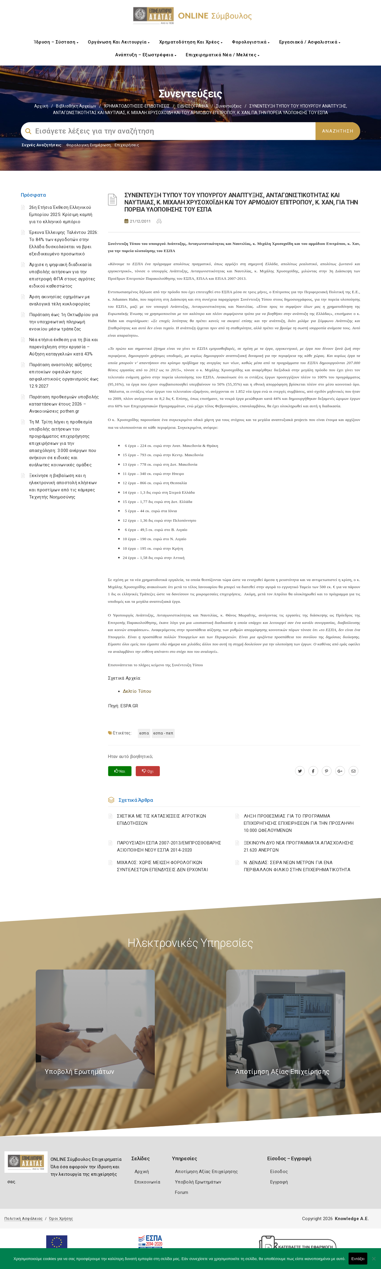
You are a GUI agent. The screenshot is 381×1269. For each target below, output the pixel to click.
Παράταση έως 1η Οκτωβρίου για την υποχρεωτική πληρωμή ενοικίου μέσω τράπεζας (63, 322)
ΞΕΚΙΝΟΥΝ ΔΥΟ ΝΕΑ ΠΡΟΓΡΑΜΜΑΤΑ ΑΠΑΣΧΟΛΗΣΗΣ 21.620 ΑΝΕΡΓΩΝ (299, 846)
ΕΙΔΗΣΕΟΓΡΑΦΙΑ (192, 106)
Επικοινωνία (147, 1182)
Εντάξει (358, 1258)
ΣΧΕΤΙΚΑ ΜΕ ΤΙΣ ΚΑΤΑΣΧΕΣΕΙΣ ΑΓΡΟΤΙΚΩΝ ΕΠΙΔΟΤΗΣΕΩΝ (161, 819)
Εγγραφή (279, 1182)
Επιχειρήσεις (127, 145)
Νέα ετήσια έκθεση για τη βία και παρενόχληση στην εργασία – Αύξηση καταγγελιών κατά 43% (63, 347)
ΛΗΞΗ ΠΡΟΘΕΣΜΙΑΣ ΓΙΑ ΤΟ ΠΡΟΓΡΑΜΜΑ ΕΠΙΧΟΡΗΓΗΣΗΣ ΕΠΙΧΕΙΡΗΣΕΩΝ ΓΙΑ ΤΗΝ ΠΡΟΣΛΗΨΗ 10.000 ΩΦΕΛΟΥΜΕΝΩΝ (299, 823)
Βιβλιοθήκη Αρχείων (76, 106)
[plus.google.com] (340, 771)
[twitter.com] (300, 771)
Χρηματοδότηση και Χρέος (191, 42)
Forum (181, 1192)
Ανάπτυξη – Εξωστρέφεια (145, 55)
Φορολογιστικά (251, 42)
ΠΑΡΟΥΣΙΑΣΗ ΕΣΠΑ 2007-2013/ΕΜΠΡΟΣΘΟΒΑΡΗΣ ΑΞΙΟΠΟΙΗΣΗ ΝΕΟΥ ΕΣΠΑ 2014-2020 (169, 846)
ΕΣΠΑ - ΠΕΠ (163, 733)
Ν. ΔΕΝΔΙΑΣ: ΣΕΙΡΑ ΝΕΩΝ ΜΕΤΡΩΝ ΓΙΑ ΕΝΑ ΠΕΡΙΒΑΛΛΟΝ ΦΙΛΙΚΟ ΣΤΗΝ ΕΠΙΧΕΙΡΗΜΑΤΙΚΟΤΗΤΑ (297, 866)
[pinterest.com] (326, 771)
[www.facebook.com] (313, 771)
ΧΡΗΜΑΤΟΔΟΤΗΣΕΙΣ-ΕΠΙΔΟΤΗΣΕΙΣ (137, 106)
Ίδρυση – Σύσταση (56, 42)
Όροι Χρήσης (61, 1218)
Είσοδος (279, 1171)
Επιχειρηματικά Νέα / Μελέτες (222, 55)
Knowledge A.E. (352, 1218)
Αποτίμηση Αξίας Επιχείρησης (206, 1171)
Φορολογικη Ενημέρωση (88, 145)
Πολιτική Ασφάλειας (23, 1218)
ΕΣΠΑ (144, 733)
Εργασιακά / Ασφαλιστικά (310, 42)
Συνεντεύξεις (229, 106)
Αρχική (41, 106)
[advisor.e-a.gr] (353, 771)
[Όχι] (374, 1262)
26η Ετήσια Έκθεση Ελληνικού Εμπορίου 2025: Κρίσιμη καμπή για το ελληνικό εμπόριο (60, 214)
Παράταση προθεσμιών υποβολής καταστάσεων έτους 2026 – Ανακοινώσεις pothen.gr (64, 404)
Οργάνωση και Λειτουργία (119, 42)
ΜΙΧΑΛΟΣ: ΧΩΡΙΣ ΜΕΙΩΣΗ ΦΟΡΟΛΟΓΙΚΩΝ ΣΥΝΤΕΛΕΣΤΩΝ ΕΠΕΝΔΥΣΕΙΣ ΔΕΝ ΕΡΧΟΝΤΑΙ (162, 866)
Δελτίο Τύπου (137, 691)
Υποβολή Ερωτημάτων (198, 1182)
